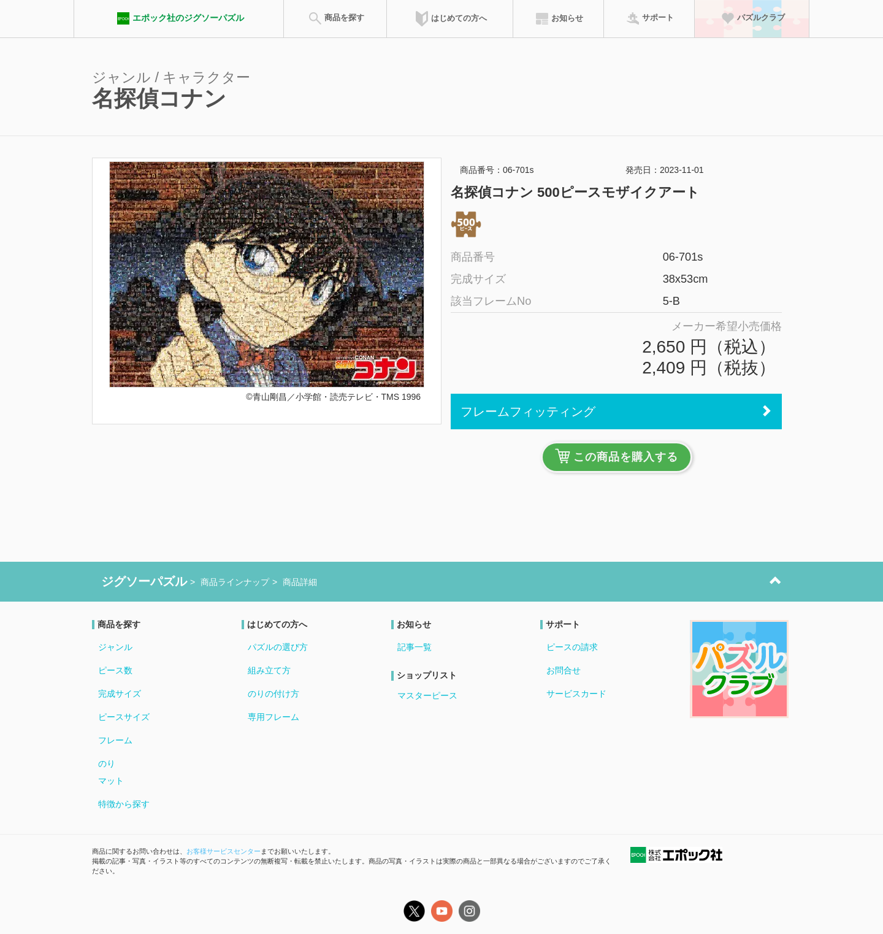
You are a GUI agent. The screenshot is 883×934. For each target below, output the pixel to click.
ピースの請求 (572, 647)
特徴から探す (124, 804)
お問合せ (563, 670)
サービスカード (576, 694)
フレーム (115, 740)
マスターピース (427, 695)
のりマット (111, 772)
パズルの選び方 (278, 647)
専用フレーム (273, 717)
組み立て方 (269, 670)
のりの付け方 (273, 694)
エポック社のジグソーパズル (179, 18)
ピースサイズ (124, 717)
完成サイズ (119, 694)
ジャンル (115, 647)
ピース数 (115, 670)
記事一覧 (414, 647)
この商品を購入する (616, 456)
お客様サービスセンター (223, 851)
